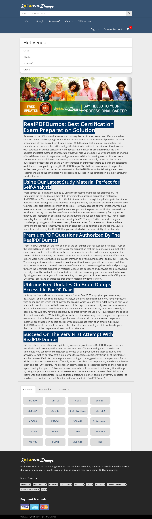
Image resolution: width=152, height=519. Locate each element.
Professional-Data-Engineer (101, 421)
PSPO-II (55, 421)
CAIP (89, 484)
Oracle (69, 21)
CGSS (78, 400)
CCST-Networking (79, 410)
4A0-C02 (78, 484)
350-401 (33, 410)
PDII (100, 441)
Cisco (28, 21)
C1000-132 (65, 484)
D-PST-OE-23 (38, 484)
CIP (43, 489)
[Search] (129, 13)
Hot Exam (28, 389)
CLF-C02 (100, 410)
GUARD (52, 484)
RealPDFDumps (49, 517)
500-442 (100, 431)
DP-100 (55, 400)
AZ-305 (55, 410)
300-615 (77, 441)
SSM (78, 431)
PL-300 (33, 400)
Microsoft (55, 21)
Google (40, 21)
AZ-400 (55, 431)
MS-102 (33, 441)
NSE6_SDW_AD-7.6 (29, 489)
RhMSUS (25, 484)
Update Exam (64, 389)
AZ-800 (33, 421)
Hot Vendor (45, 389)
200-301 (100, 400)
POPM (55, 441)
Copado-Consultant (116, 484)
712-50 (33, 431)
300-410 (77, 421)
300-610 (99, 484)
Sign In (95, 29)
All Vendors (84, 21)
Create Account (113, 29)
